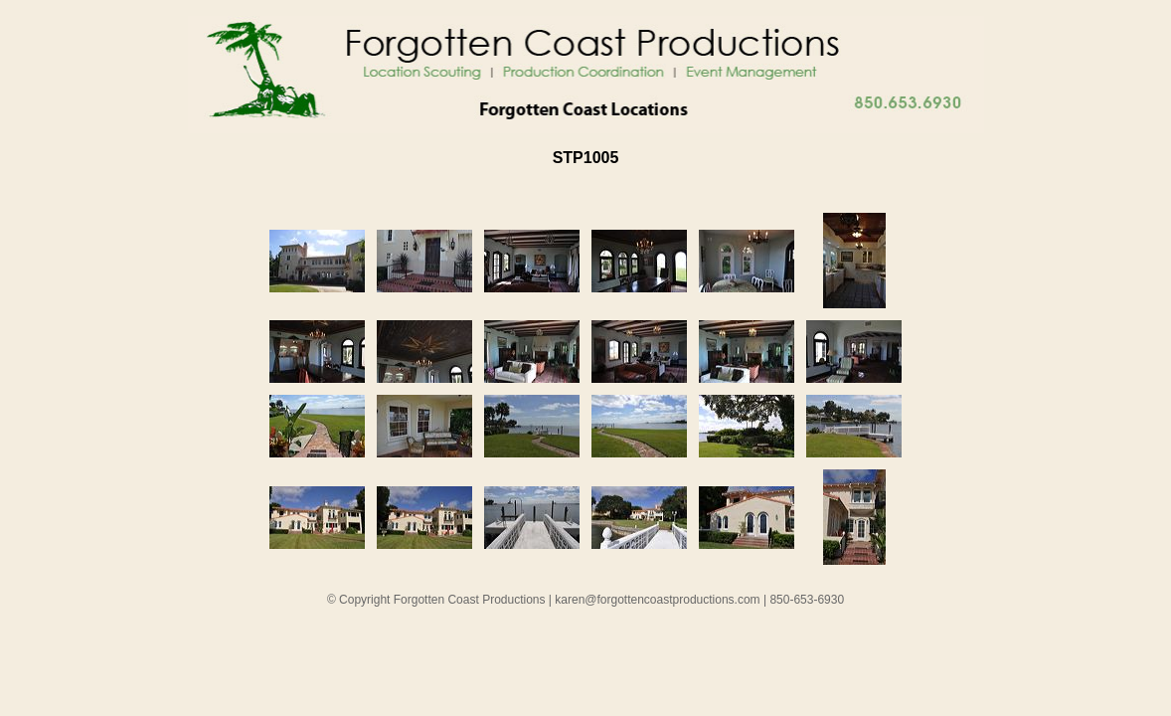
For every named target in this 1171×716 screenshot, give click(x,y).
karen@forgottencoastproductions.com (657, 600)
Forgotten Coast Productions (470, 600)
